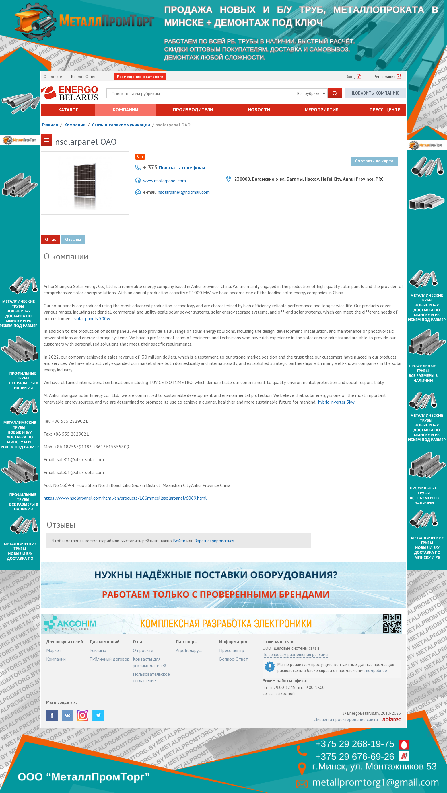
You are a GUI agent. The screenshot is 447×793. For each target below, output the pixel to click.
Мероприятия (322, 110)
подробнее (376, 670)
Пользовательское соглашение (151, 677)
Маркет (53, 650)
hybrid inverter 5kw (336, 402)
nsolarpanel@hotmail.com (184, 192)
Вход (350, 76)
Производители (193, 110)
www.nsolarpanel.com (164, 180)
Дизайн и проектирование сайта (346, 719)
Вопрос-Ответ (83, 76)
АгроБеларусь (189, 650)
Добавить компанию (376, 93)
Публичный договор (109, 659)
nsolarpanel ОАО (173, 125)
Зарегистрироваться (214, 540)
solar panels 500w (92, 318)
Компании (125, 110)
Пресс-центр (385, 110)
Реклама (98, 650)
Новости (259, 110)
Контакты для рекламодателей (149, 662)
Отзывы (73, 239)
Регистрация (384, 76)
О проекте (53, 76)
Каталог (68, 110)
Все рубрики (311, 93)
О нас (50, 239)
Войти (179, 540)
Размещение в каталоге (140, 76)
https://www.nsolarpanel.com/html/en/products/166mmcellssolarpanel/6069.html (125, 498)
